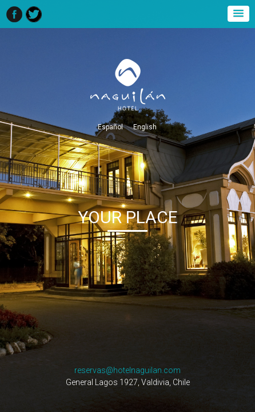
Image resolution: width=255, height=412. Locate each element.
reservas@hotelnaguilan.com (127, 370)
